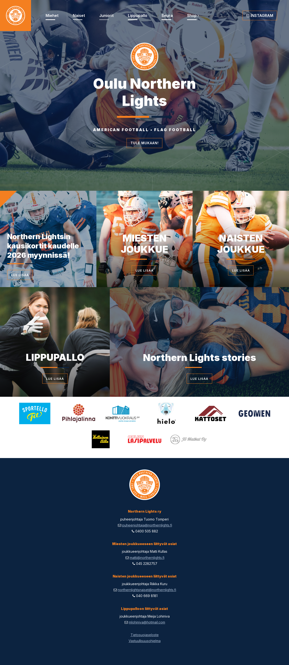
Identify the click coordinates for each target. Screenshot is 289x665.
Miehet (52, 15)
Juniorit (106, 15)
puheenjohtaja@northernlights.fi (147, 525)
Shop (193, 15)
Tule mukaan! (145, 143)
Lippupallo (137, 15)
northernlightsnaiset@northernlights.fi (147, 590)
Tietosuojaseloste (145, 635)
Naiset (79, 15)
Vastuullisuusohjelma (145, 641)
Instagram (259, 15)
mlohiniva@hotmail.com (147, 622)
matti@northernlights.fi (147, 558)
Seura (167, 15)
